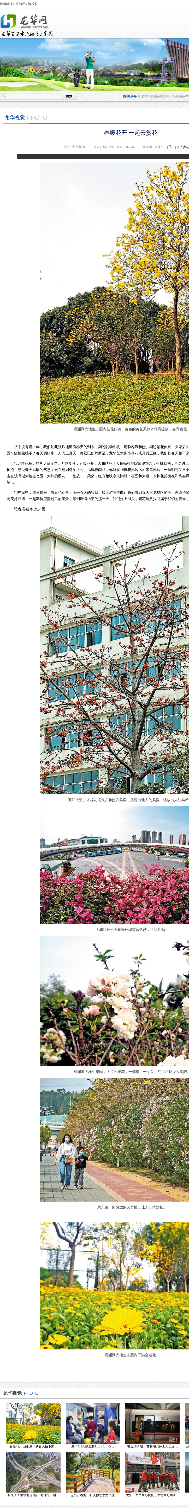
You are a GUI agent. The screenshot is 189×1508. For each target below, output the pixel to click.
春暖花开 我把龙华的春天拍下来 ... (33, 1446)
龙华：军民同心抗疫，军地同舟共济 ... (152, 1495)
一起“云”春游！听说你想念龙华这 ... (93, 1495)
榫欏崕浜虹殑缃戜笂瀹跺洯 (19, 4)
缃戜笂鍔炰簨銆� (172, 96)
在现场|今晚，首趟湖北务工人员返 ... (152, 1446)
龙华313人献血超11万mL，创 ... (93, 1446)
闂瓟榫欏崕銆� (148, 96)
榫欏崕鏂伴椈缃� (27, 25)
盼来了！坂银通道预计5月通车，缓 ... (33, 1495)
